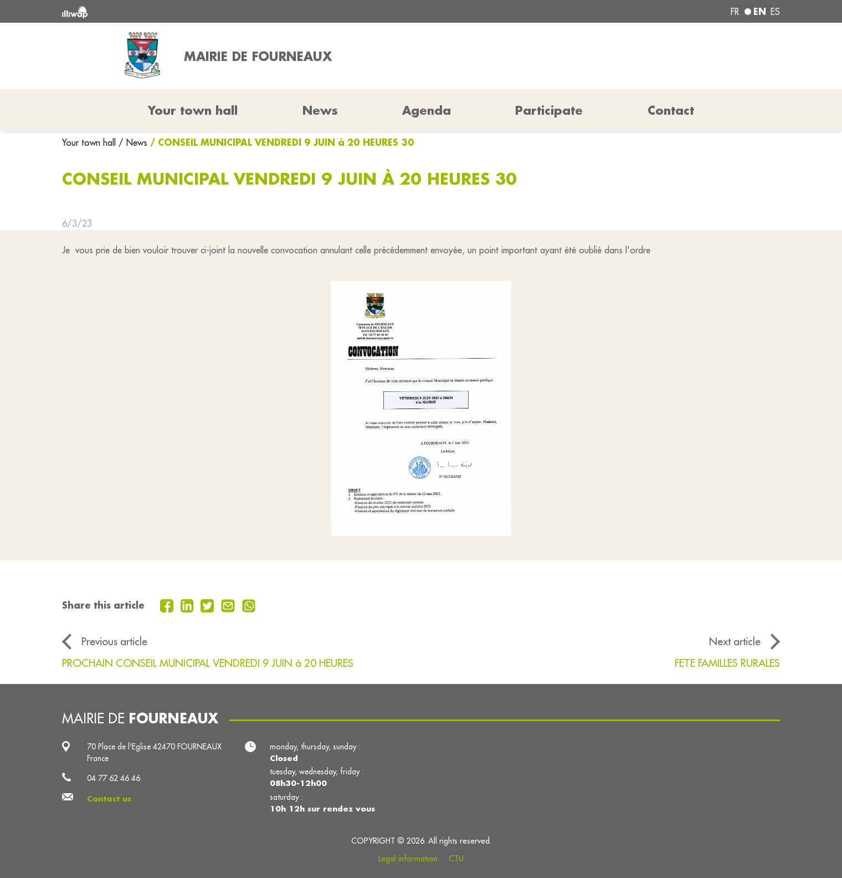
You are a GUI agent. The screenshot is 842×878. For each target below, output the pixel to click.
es (775, 11)
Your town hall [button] (193, 110)
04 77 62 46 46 (113, 778)
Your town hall (90, 142)
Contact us (109, 799)
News (320, 110)
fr (735, 11)
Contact (671, 110)
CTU (456, 859)
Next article (735, 641)
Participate (549, 110)
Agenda (426, 110)
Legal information (408, 859)
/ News (133, 142)
